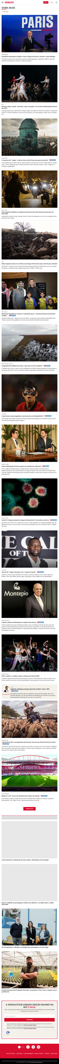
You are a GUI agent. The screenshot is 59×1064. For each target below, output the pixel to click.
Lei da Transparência (28, 1053)
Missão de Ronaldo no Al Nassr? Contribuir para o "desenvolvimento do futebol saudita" (28, 314)
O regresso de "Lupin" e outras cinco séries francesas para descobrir (25, 160)
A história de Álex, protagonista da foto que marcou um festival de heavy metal (28, 742)
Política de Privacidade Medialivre (30, 1025)
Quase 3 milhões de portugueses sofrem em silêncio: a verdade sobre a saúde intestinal (28, 903)
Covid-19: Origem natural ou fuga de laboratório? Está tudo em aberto (25, 520)
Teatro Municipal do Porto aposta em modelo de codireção (21, 466)
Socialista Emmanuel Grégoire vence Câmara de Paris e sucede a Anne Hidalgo (28, 56)
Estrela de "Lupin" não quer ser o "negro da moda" (19, 572)
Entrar (51, 2)
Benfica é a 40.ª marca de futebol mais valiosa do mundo (21, 796)
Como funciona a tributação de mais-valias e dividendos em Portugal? (25, 860)
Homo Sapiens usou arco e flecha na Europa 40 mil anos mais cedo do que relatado (29, 264)
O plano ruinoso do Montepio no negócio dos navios (19, 622)
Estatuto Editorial (10, 1053)
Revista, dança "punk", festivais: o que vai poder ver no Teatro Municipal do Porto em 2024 (29, 107)
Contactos (47, 1053)
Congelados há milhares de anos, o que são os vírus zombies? (22, 366)
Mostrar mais (29, 808)
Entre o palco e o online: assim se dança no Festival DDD (20, 676)
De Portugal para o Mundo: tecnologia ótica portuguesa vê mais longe (25, 947)
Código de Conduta (38, 1053)
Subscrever (29, 1019)
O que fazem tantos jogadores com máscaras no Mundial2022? (23, 416)
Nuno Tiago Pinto (6, 694)
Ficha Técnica (19, 1053)
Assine (45, 2)
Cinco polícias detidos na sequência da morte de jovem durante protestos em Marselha (28, 213)
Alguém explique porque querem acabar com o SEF (29, 689)
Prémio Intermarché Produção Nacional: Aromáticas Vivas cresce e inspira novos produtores (29, 991)
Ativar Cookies (54, 1053)
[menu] (3, 2)
